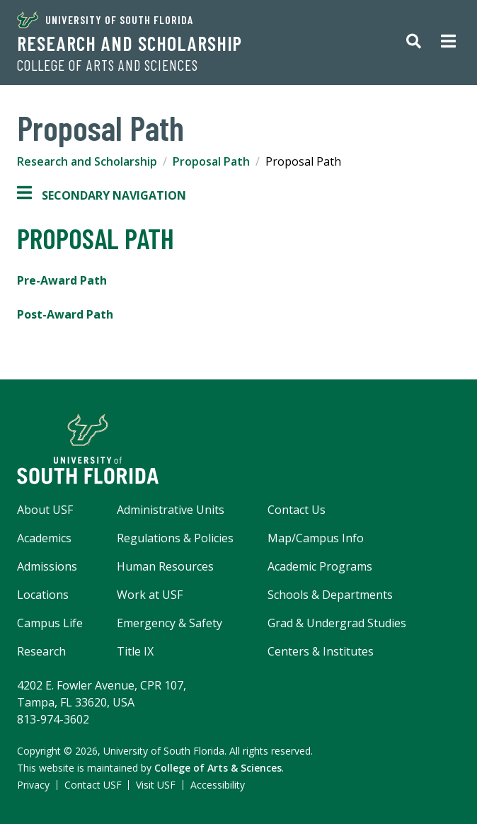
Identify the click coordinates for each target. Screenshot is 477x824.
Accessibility (217, 784)
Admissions (47, 566)
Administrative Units (170, 509)
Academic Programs (320, 566)
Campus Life (50, 623)
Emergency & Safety (169, 623)
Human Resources (165, 566)
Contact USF (93, 784)
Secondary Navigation (101, 195)
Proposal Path (211, 161)
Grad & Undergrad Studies (337, 623)
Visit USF (156, 784)
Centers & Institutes (321, 651)
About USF (45, 509)
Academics (44, 538)
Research (41, 651)
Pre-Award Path (62, 280)
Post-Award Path (65, 314)
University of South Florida (105, 19)
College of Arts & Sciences (218, 767)
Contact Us (297, 509)
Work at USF (150, 594)
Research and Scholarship (129, 43)
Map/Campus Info (316, 538)
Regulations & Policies (175, 538)
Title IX (135, 651)
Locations (43, 594)
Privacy (33, 784)
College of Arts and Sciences (107, 65)
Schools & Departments (330, 594)
